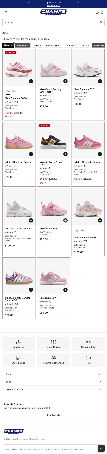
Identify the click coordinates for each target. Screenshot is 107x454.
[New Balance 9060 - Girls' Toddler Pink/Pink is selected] (8, 91)
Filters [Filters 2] (9, 44)
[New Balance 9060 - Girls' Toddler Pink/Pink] (82, 230)
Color (85, 45)
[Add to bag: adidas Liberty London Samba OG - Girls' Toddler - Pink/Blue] (31, 290)
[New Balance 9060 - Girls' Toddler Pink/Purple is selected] (77, 230)
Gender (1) (23, 45)
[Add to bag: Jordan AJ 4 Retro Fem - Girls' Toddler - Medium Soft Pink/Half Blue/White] (31, 220)
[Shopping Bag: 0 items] (102, 12)
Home (5, 33)
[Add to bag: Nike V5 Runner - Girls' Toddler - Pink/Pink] (65, 220)
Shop (53, 381)
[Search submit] (101, 22)
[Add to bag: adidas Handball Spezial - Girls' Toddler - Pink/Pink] (31, 154)
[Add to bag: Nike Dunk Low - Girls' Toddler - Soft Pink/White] (65, 290)
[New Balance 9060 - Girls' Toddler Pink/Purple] (14, 91)
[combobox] (53, 22)
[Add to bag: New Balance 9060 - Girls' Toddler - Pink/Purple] (100, 220)
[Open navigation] (6, 12)
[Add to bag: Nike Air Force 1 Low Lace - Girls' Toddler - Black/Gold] (65, 154)
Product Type (53, 45)
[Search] (53, 22)
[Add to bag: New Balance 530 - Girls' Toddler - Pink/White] (100, 81)
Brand (37, 45)
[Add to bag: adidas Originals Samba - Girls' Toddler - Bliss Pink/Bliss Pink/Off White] (100, 154)
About (53, 374)
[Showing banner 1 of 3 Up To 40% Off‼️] (53, 4)
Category (71, 45)
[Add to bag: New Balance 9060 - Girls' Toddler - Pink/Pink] (31, 81)
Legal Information (53, 389)
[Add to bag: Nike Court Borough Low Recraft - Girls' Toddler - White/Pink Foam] (65, 81)
